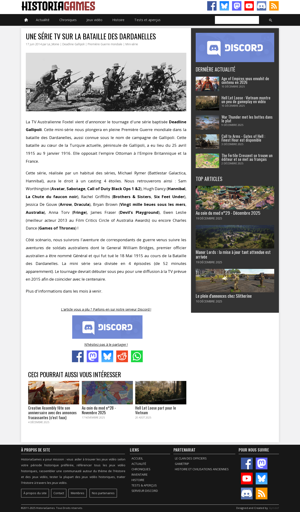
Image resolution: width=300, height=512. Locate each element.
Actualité (42, 20)
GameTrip (182, 464)
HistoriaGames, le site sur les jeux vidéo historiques (85, 6)
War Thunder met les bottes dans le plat (247, 119)
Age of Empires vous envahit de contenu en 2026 (245, 80)
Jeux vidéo (94, 20)
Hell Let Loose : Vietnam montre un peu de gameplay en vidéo (245, 100)
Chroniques (68, 20)
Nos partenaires (103, 493)
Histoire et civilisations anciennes (202, 469)
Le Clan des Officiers (191, 458)
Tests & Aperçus (144, 485)
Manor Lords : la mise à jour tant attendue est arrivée (233, 254)
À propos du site (35, 493)
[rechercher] (236, 20)
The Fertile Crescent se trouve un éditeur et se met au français (247, 157)
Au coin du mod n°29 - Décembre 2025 (228, 212)
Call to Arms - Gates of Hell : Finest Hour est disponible (243, 138)
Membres (77, 493)
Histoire (118, 20)
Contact (58, 493)
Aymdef (274, 508)
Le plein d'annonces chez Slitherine (224, 295)
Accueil (137, 458)
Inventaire (139, 475)
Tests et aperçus (147, 20)
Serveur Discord (144, 491)
